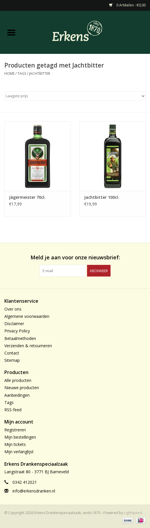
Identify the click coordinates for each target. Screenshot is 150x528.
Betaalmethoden (20, 338)
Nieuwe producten (21, 387)
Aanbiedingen (17, 395)
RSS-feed (12, 409)
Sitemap (12, 360)
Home (9, 73)
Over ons (12, 309)
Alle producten (17, 380)
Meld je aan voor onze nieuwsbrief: (75, 257)
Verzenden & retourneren (28, 345)
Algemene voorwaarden (26, 316)
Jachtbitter (39, 73)
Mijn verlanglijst (19, 451)
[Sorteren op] (75, 96)
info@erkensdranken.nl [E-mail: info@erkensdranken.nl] (33, 491)
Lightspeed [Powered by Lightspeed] (133, 512)
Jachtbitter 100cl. (101, 197)
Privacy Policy (17, 331)
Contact (11, 353)
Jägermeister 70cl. (27, 197)
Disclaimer (14, 323)
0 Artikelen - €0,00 (127, 5)
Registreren (15, 430)
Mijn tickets (15, 444)
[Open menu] (11, 32)
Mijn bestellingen (20, 437)
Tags (21, 73)
